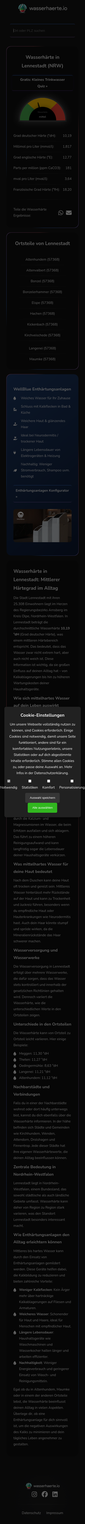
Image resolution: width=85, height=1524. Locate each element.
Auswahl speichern (42, 797)
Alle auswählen (42, 807)
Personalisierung (72, 785)
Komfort (48, 785)
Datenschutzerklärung (51, 773)
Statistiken (30, 785)
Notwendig (8, 785)
